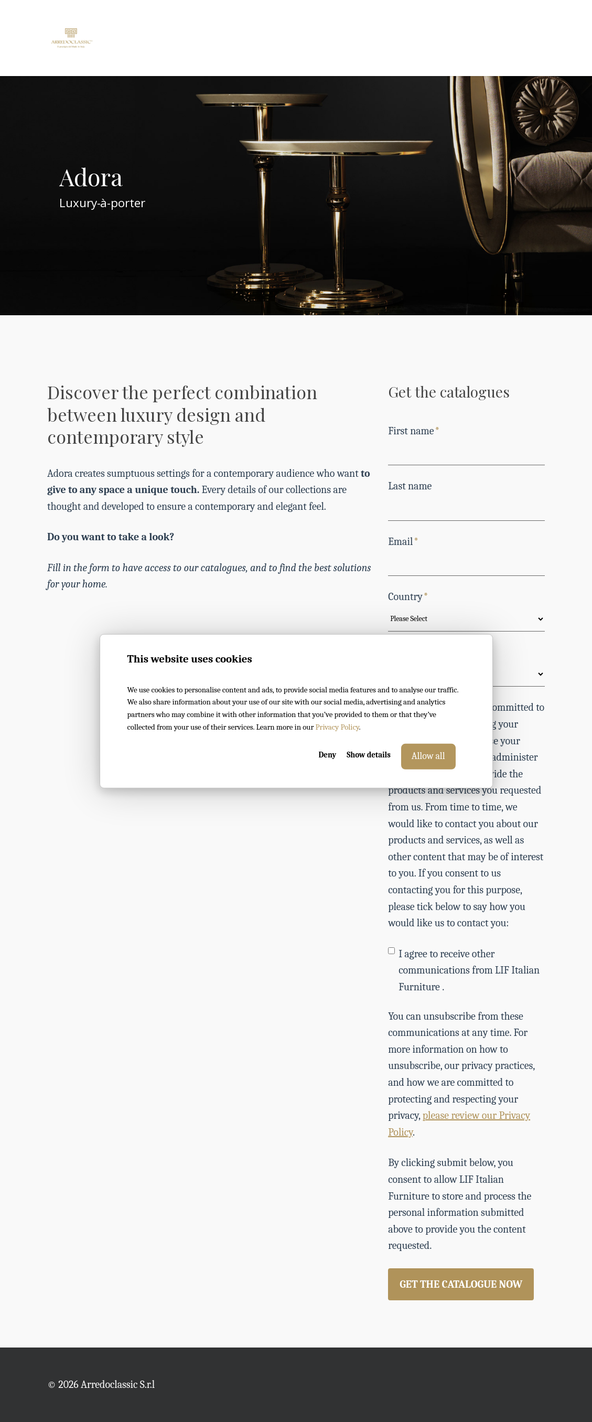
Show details (369, 755)
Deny (327, 755)
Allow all (428, 756)
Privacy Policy (337, 727)
